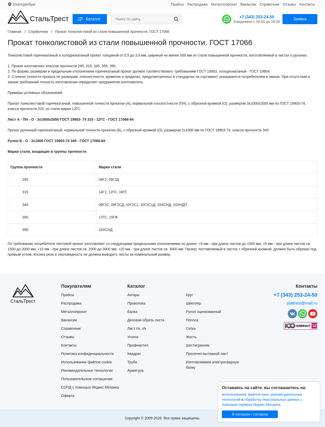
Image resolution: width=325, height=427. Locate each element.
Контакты (307, 4)
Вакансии (248, 4)
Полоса (192, 320)
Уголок (132, 337)
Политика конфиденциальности (87, 354)
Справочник (269, 4)
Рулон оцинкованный (203, 312)
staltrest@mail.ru (302, 303)
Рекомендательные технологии (87, 370)
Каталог (93, 19)
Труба (132, 362)
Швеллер (193, 303)
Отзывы (289, 4)
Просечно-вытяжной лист (207, 354)
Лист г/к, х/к (136, 328)
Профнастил (137, 345)
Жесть (191, 337)
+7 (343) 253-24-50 (256, 17)
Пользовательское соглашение (87, 379)
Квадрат (134, 354)
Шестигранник (197, 345)
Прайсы (177, 4)
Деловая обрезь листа (145, 320)
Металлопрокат (224, 4)
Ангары (133, 295)
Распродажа (197, 4)
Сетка (191, 328)
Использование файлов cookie (86, 362)
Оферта (67, 396)
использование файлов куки (245, 394)
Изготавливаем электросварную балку (212, 364)
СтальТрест (49, 18)
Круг (189, 295)
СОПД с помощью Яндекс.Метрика (90, 387)
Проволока (136, 303)
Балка (132, 312)
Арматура (135, 370)
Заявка (300, 19)
